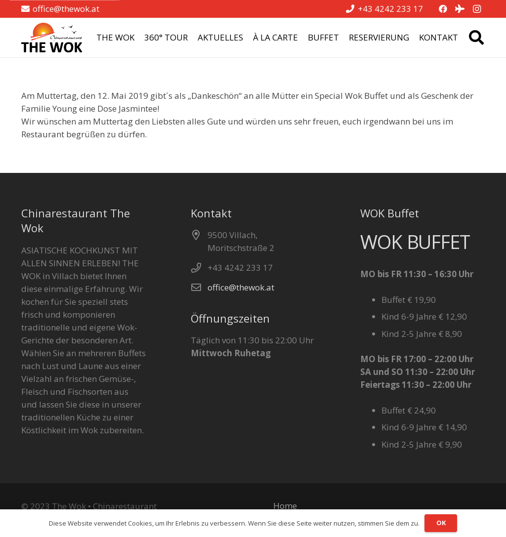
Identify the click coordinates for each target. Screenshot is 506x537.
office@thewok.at (241, 287)
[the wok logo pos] (52, 37)
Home (285, 505)
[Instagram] (476, 8)
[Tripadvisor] (460, 8)
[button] (476, 37)
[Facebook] (443, 8)
